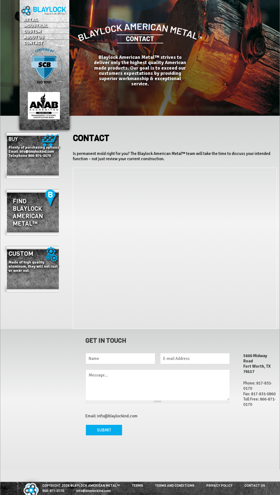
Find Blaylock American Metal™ (28, 212)
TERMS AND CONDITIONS (174, 485)
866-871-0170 (53, 491)
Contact (33, 42)
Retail (31, 19)
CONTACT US (254, 485)
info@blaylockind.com (36, 151)
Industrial (35, 25)
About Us (34, 37)
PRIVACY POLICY (219, 485)
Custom (32, 31)
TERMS (137, 485)
